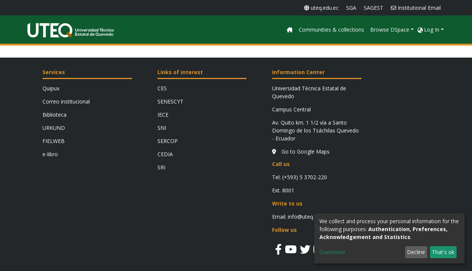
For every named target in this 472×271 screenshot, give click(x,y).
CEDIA (165, 154)
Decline (416, 252)
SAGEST (373, 7)
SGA (351, 7)
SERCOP (167, 141)
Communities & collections (381, 29)
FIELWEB (53, 141)
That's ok (443, 252)
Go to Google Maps (301, 151)
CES (162, 88)
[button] (420, 29)
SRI (161, 167)
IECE (162, 114)
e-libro (50, 154)
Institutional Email (416, 7)
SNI (161, 127)
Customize (332, 252)
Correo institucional (66, 101)
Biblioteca (54, 114)
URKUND (53, 127)
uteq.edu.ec (321, 7)
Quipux (50, 88)
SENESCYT (170, 101)
